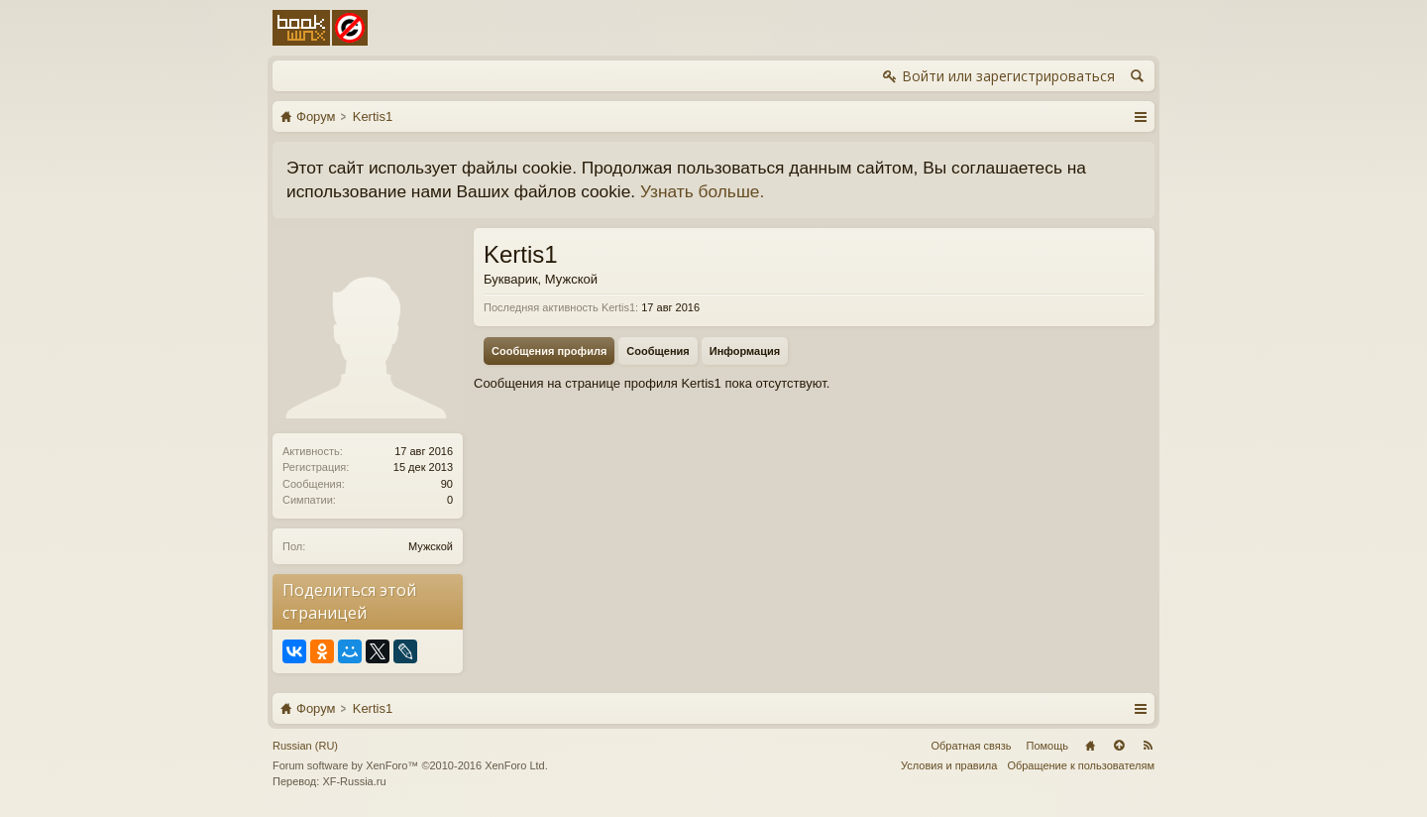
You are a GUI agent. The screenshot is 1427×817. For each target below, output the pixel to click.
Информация (745, 351)
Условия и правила (949, 765)
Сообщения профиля (549, 351)
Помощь (1048, 746)
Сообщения (657, 351)
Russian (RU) (305, 746)
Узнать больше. (702, 191)
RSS (1147, 746)
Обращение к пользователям (1080, 765)
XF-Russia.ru (353, 781)
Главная (1090, 746)
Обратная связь (971, 746)
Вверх (1119, 746)
